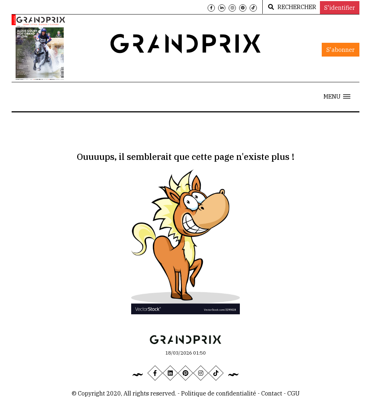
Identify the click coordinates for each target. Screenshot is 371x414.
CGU (293, 393)
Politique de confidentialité (218, 393)
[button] (337, 96)
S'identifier (339, 7)
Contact (272, 393)
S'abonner (340, 49)
